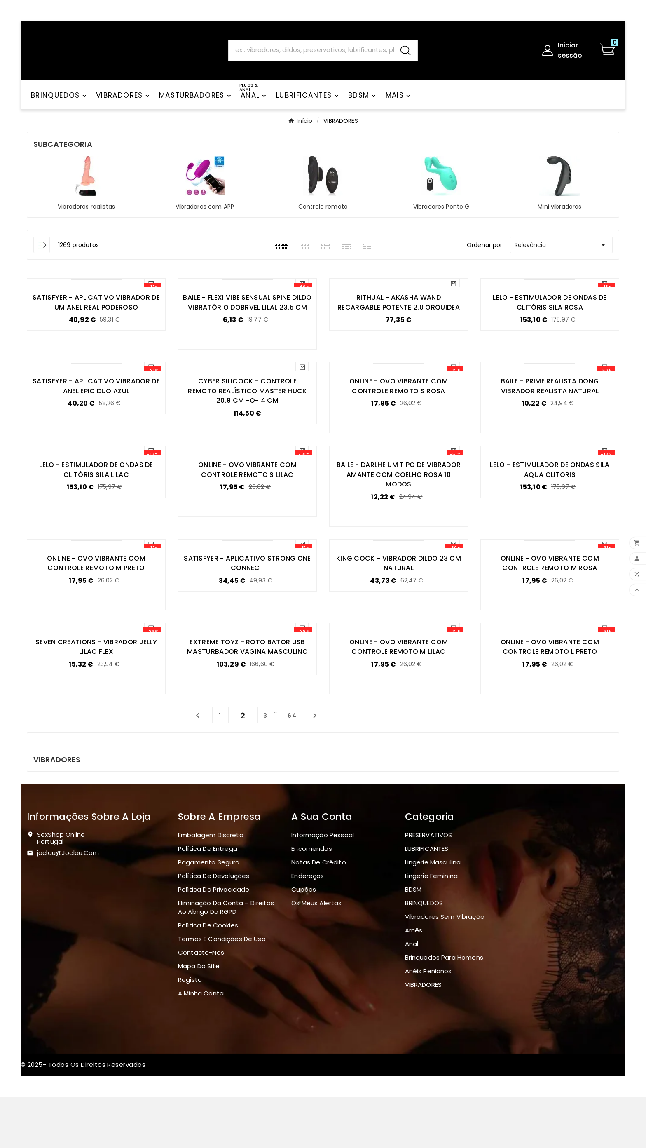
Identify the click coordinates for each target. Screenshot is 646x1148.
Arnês (414, 981)
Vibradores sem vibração (445, 967)
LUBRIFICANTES (427, 899)
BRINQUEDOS (424, 954)
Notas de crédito (318, 913)
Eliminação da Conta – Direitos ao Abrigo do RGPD (226, 958)
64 (292, 767)
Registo (190, 1030)
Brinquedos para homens (444, 1008)
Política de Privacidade (213, 940)
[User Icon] (565, 53)
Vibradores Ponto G (441, 213)
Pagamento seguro (208, 913)
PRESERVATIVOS (428, 886)
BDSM (413, 940)
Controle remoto (323, 213)
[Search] (311, 53)
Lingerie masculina (433, 913)
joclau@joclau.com (68, 903)
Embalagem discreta (210, 886)
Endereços (307, 927)
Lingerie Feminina (431, 927)
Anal (412, 995)
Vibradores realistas (86, 213)
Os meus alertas (316, 954)
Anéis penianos (428, 1022)
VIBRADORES (423, 1035)
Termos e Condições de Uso (222, 990)
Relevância (561, 251)
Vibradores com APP (205, 213)
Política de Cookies (208, 976)
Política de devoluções (213, 927)
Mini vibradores (559, 213)
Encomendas (311, 899)
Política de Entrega (207, 899)
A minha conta (201, 1044)
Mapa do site (199, 1017)
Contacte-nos (201, 1003)
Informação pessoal (322, 886)
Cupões (303, 940)
